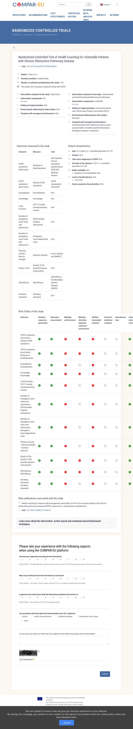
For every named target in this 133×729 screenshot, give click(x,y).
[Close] (117, 537)
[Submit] (88, 4)
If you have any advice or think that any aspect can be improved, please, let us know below (57, 634)
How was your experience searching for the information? (40, 557)
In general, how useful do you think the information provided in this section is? (48, 594)
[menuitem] (19, 15)
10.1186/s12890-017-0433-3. (38, 510)
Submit (105, 674)
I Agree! (66, 722)
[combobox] (105, 4)
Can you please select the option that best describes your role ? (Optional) (47, 613)
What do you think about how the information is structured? (41, 576)
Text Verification (27, 659)
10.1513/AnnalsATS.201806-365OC (41, 66)
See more (24, 101)
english (105, 4)
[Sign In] (117, 4)
